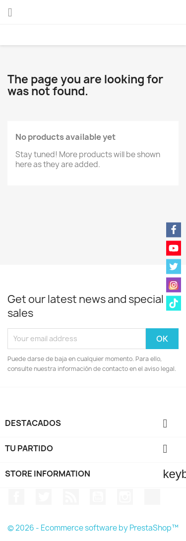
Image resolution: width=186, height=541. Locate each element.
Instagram (125, 497)
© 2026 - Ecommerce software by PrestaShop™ (93, 528)
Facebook (16, 497)
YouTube (98, 497)
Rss (71, 497)
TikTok (152, 497)
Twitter (44, 497)
